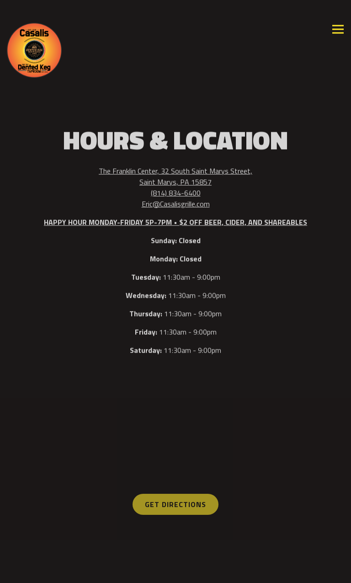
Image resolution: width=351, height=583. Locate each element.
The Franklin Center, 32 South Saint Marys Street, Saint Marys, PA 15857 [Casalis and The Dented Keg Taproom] (175, 176)
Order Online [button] (175, 551)
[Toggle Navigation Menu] (338, 29)
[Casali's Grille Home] (34, 49)
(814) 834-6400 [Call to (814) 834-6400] (176, 192)
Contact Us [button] (175, 572)
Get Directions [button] (175, 504)
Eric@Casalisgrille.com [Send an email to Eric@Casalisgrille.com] (176, 203)
